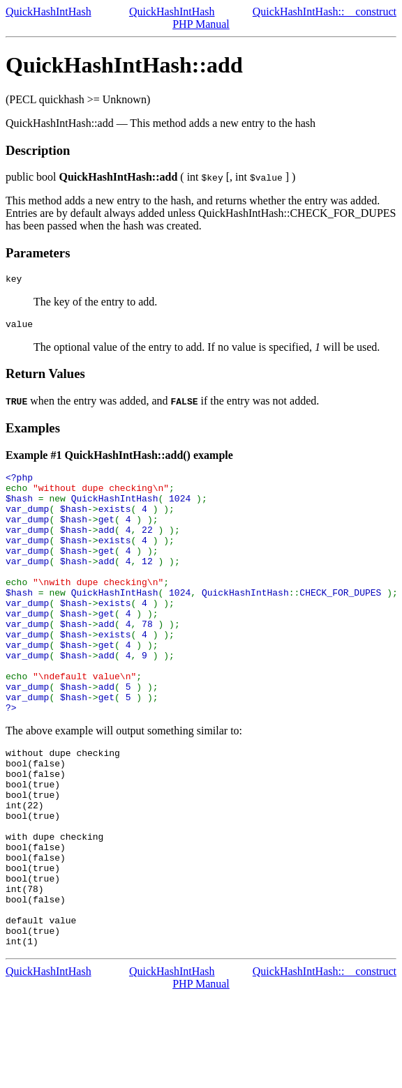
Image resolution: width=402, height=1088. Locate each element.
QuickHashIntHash (48, 11)
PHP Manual (201, 24)
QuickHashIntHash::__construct (324, 11)
